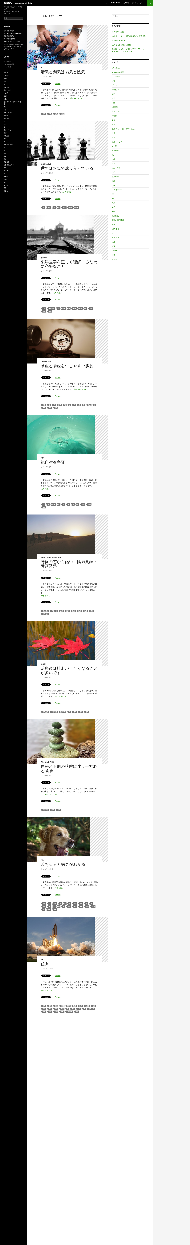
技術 (113, 133)
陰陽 (49, 164)
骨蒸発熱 (45, 614)
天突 (44, 1009)
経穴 (113, 207)
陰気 (56, 114)
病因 (113, 181)
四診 (42, 860)
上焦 (44, 1006)
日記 (113, 137)
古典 (113, 98)
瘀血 (81, 903)
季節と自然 (116, 111)
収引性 (87, 1006)
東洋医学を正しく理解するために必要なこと (69, 264)
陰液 (55, 909)
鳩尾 (77, 1011)
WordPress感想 (118, 72)
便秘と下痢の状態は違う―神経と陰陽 (69, 768)
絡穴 (73, 1009)
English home (115, 3)
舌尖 (75, 906)
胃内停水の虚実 (118, 32)
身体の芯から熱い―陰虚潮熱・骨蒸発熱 (69, 563)
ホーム (105, 3)
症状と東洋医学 (52, 557)
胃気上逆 (91, 1009)
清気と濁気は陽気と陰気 (63, 71)
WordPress (116, 68)
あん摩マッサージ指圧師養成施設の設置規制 (129, 36)
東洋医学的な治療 (119, 40)
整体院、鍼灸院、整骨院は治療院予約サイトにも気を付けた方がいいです (130, 50)
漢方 (113, 172)
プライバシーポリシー (138, 3)
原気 (80, 1006)
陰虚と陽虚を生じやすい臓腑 (67, 365)
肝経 (79, 1009)
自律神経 (45, 810)
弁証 (42, 361)
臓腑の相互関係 (118, 220)
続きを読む (76, 98)
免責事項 (126, 3)
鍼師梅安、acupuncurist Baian (18, 3)
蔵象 (80, 308)
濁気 (50, 114)
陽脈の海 (69, 1011)
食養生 (114, 259)
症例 (113, 185)
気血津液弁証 (53, 462)
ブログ (114, 85)
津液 (44, 164)
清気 (44, 114)
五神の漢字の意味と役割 (121, 45)
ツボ (113, 81)
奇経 (50, 1009)
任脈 (45, 963)
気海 (62, 1009)
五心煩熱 (45, 611)
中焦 (56, 1006)
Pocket (57, 83)
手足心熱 (54, 611)
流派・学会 (116, 168)
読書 (113, 242)
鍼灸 (113, 246)
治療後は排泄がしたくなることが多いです (69, 670)
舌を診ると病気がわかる (63, 864)
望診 (55, 903)
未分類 (114, 146)
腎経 (50, 1011)
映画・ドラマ (117, 142)
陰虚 (79, 611)
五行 (44, 308)
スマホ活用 (116, 77)
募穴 (74, 1006)
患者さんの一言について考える (124, 129)
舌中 (69, 906)
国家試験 (115, 107)
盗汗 (61, 611)
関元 (56, 1011)
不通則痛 (54, 712)
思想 (113, 124)
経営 (113, 203)
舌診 (87, 906)
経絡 (74, 308)
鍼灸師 (114, 250)
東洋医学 (44, 258)
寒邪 (56, 1009)
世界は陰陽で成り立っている (67, 168)
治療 (113, 159)
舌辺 (93, 906)
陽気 (62, 114)
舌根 (81, 906)
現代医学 (115, 177)
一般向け (44, 557)
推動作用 (63, 712)
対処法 (114, 116)
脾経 (44, 1011)
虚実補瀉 (115, 229)
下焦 (50, 1006)
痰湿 (75, 903)
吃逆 (94, 1006)
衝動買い (115, 237)
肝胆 (44, 906)
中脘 (62, 1006)
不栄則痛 (45, 712)
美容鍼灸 (115, 216)
